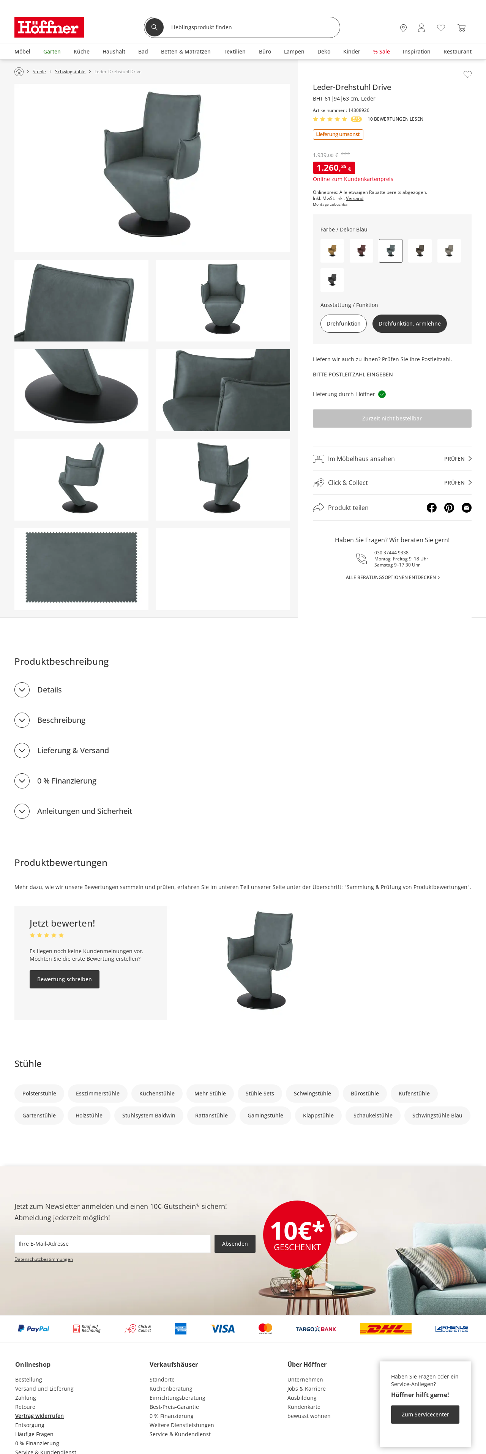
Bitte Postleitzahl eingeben (353, 374)
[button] (332, 251)
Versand (354, 198)
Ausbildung (302, 1397)
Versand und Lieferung (44, 1388)
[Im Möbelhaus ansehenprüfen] (392, 459)
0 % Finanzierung (66, 781)
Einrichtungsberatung (177, 1397)
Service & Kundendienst (180, 1434)
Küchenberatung (171, 1388)
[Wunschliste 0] (441, 27)
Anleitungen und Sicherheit (85, 811)
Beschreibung (61, 720)
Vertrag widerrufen (39, 1415)
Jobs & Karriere (306, 1388)
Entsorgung (29, 1425)
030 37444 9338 (391, 552)
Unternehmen (305, 1379)
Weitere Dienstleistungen (182, 1425)
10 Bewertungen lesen (395, 119)
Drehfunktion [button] (344, 323)
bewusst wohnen (309, 1415)
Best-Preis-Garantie (174, 1406)
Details (49, 690)
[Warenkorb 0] (461, 28)
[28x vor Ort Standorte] (403, 28)
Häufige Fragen (34, 1434)
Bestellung (28, 1379)
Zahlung (25, 1397)
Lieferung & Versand (73, 750)
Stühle (28, 1063)
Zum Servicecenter (425, 1414)
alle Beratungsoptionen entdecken (391, 577)
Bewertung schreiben (64, 979)
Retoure (25, 1406)
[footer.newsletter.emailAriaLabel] (112, 1244)
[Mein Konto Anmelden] (421, 28)
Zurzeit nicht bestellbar (392, 418)
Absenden (235, 1243)
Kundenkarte (303, 1406)
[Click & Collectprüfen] (392, 483)
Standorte (162, 1379)
